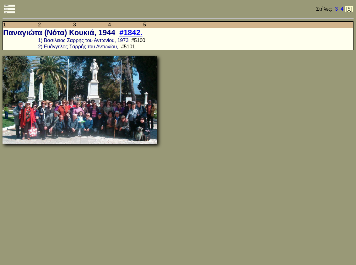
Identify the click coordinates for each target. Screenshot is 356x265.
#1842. (130, 32)
